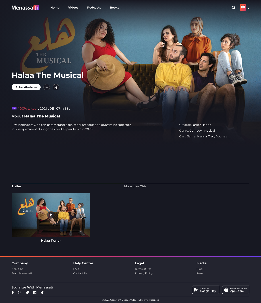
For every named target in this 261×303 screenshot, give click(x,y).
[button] (47, 87)
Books (114, 7)
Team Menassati (22, 273)
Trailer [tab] (16, 186)
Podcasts (94, 7)
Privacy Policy (144, 273)
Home (54, 7)
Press (199, 273)
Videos (73, 7)
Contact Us (80, 273)
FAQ (76, 269)
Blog (199, 269)
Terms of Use (143, 269)
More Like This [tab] (135, 186)
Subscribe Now (26, 87)
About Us (17, 269)
